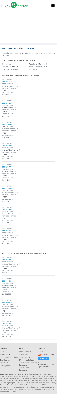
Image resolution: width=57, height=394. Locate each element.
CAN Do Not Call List (26, 360)
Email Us (43, 359)
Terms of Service (25, 351)
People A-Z (4, 363)
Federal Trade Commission (24, 369)
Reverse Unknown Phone (9, 357)
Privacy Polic (23, 354)
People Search (5, 354)
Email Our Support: (46, 354)
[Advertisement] (28, 27)
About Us (3, 351)
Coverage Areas (5, 366)
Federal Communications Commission (28, 364)
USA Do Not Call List (26, 357)
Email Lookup (5, 360)
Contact (41, 351)
